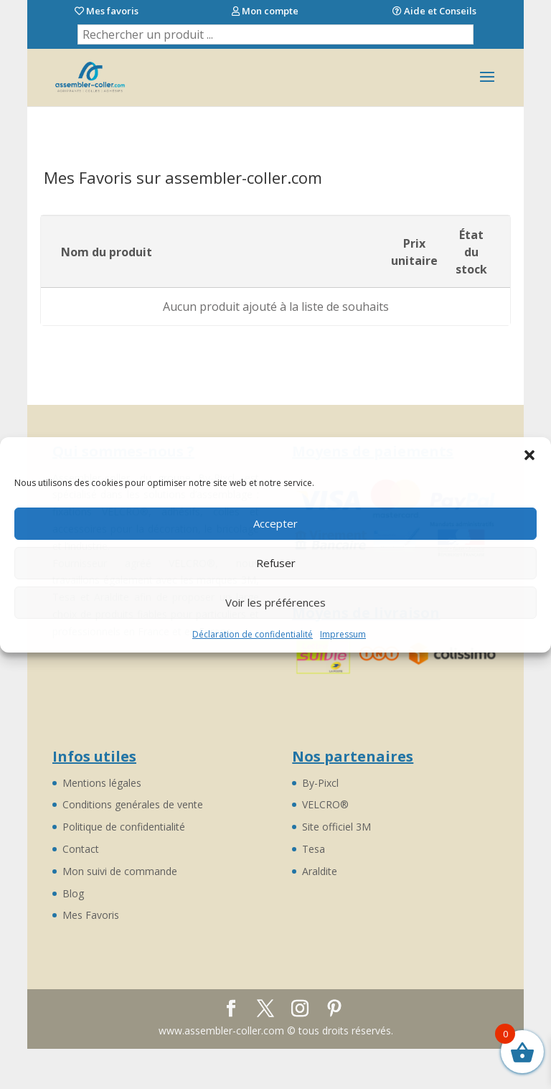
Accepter (275, 523)
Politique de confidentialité (123, 826)
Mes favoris (106, 11)
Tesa (313, 849)
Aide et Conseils (434, 11)
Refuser (276, 563)
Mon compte (265, 11)
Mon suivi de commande (119, 871)
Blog (73, 893)
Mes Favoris (90, 915)
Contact (80, 849)
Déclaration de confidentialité (252, 634)
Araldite (319, 871)
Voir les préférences (275, 602)
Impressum (343, 634)
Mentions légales (101, 783)
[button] (529, 455)
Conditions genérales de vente (132, 804)
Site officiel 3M (336, 826)
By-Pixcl (320, 783)
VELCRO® (325, 804)
